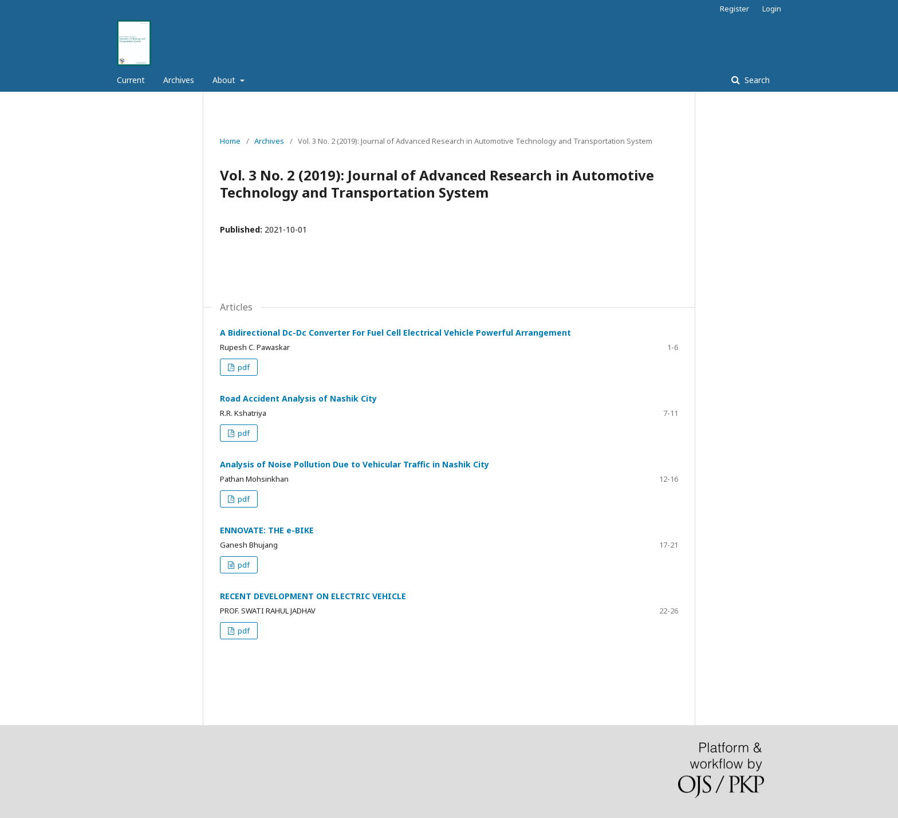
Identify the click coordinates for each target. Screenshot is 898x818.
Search (756, 79)
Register (734, 8)
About (225, 79)
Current (131, 79)
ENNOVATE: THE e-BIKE (267, 530)
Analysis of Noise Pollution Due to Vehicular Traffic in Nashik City (354, 464)
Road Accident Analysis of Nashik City (298, 398)
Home (230, 141)
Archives (178, 79)
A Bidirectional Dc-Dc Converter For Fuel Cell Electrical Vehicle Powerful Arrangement (395, 332)
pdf (243, 367)
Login (771, 8)
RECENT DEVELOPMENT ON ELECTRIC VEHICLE (313, 596)
